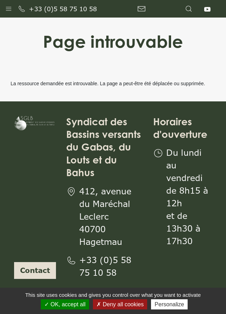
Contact (35, 270)
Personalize (169, 304)
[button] (8, 7)
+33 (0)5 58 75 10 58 (57, 9)
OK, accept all (65, 304)
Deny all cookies (120, 304)
